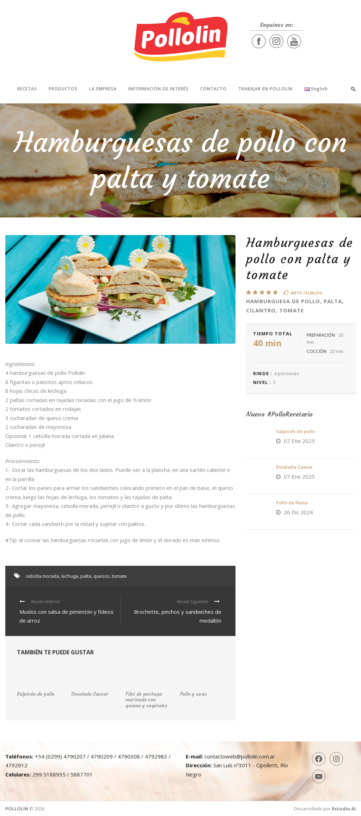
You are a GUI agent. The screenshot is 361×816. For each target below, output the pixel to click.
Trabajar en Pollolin (265, 89)
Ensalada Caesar (294, 467)
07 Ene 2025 (299, 440)
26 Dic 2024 (298, 512)
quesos (101, 576)
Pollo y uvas (193, 694)
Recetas (27, 89)
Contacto (213, 89)
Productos (63, 89)
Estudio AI (344, 808)
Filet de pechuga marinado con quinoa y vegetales (146, 700)
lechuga (69, 576)
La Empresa (103, 89)
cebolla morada (42, 576)
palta (85, 576)
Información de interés (158, 89)
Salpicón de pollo (295, 431)
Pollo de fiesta (292, 502)
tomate (119, 576)
